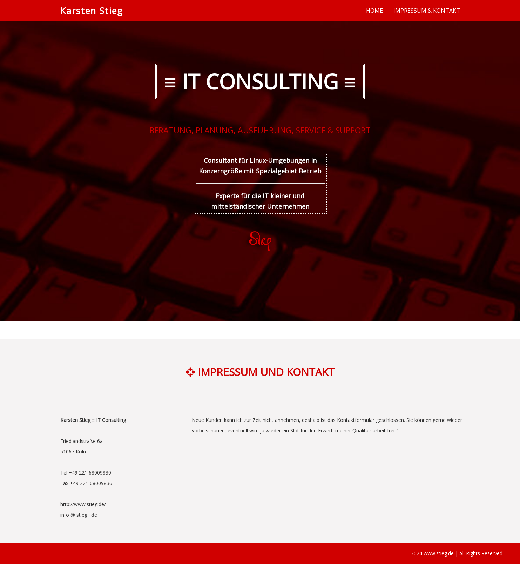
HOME (374, 10)
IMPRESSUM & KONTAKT (426, 10)
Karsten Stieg (91, 10)
